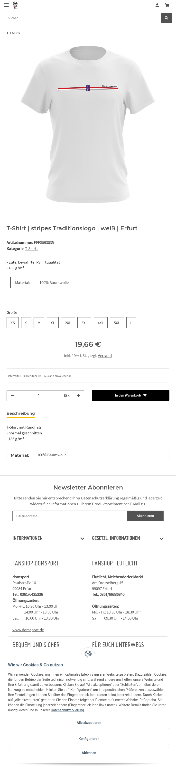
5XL (117, 322)
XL (53, 322)
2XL (68, 322)
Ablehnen (89, 753)
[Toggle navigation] (6, 3)
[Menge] (39, 395)
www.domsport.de (28, 629)
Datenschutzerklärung (100, 498)
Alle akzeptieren (89, 723)
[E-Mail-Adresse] (69, 516)
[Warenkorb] (167, 5)
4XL (101, 322)
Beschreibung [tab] (21, 413)
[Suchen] (82, 18)
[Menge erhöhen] (78, 395)
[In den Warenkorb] (130, 395)
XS (12, 322)
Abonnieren (145, 516)
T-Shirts (31, 248)
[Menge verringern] (12, 395)
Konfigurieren (89, 739)
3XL (84, 322)
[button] (157, 5)
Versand (105, 355)
